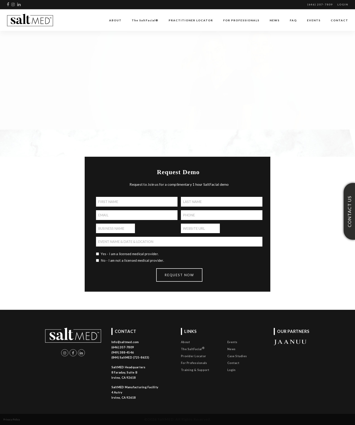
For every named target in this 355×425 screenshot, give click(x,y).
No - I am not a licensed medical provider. (132, 260)
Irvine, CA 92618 (123, 397)
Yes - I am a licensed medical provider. (129, 254)
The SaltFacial (193, 348)
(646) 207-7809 (320, 4)
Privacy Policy (11, 419)
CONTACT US (349, 211)
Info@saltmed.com (125, 342)
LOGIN (342, 4)
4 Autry (116, 392)
